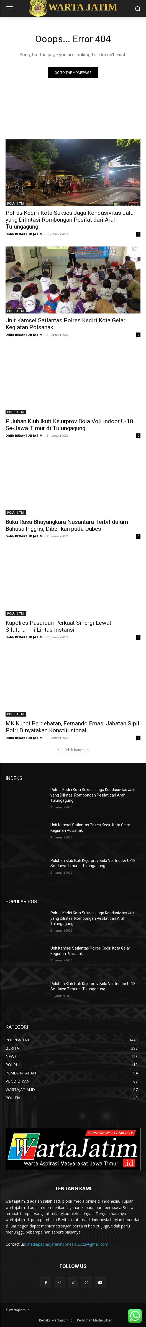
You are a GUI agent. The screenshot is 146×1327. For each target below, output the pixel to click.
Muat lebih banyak (73, 749)
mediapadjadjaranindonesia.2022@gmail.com (67, 1244)
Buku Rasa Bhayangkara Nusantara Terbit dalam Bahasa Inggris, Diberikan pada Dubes (67, 525)
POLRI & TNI (15, 203)
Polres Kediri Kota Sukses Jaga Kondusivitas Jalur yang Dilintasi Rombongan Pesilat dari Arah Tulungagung (70, 220)
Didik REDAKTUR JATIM (24, 234)
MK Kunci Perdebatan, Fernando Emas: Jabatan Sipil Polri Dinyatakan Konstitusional (72, 727)
